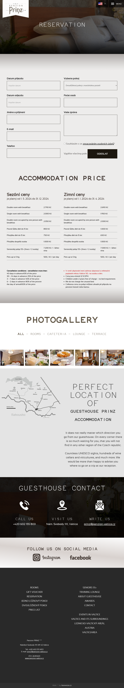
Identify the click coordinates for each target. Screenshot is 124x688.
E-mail (10, 129)
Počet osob (70, 95)
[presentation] (5, 359)
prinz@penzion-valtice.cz (99, 524)
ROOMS (34, 587)
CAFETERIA (56, 334)
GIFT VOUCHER (34, 592)
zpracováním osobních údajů (98, 143)
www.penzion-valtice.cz (34, 658)
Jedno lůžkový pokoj (34, 601)
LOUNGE (79, 334)
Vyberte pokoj (71, 78)
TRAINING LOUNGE (89, 592)
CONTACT (89, 605)
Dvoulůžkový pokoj (34, 605)
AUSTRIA (89, 628)
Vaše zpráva (70, 112)
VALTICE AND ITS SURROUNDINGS (89, 619)
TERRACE (99, 334)
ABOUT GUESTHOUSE (89, 596)
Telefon (11, 146)
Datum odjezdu (15, 95)
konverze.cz (66, 685)
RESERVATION (34, 596)
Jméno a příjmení (16, 112)
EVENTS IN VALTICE (89, 614)
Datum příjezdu (15, 78)
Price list (34, 610)
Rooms (35, 334)
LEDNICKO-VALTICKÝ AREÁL (89, 623)
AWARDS (90, 601)
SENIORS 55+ (90, 587)
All (21, 333)
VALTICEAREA (89, 632)
